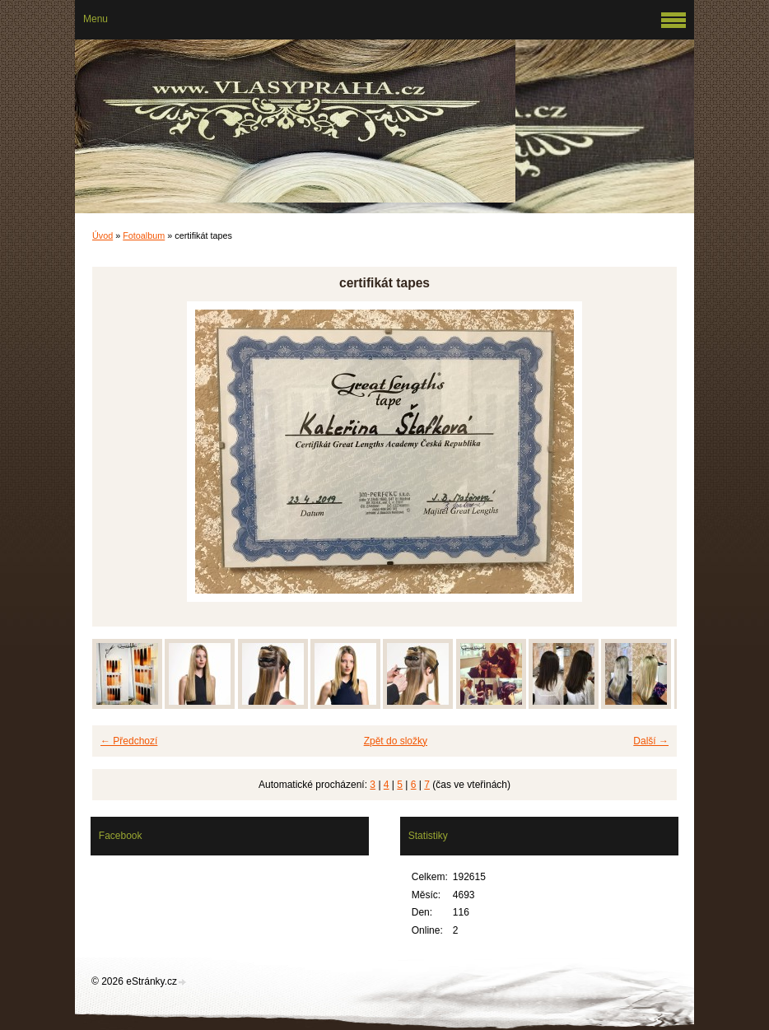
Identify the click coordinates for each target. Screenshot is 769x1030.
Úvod (102, 235)
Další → (651, 741)
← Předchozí (128, 741)
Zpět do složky (395, 741)
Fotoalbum (144, 235)
